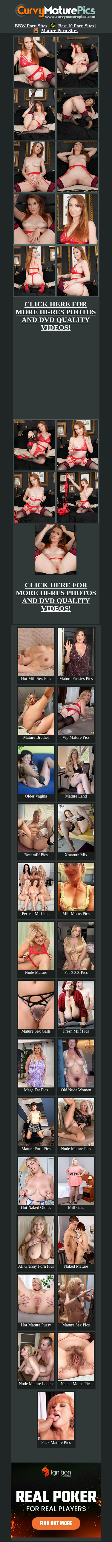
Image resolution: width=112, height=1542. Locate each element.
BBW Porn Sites (31, 25)
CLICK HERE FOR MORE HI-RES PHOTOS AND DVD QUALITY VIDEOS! (56, 315)
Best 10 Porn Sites (72, 25)
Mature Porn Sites (55, 30)
